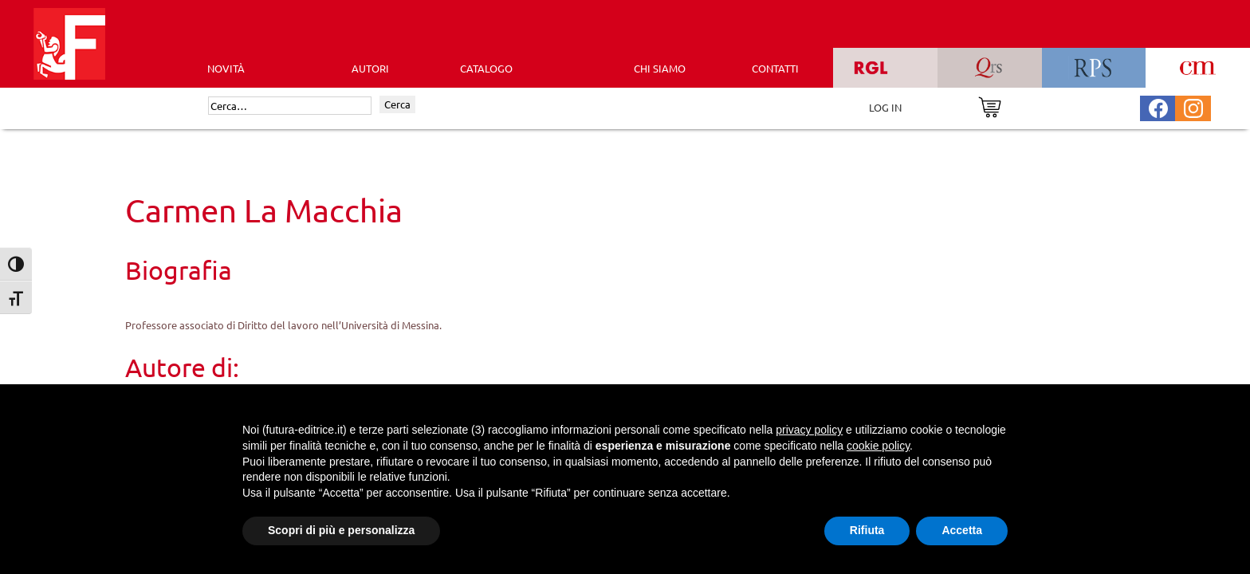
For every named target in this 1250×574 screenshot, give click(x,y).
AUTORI (370, 68)
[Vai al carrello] (989, 105)
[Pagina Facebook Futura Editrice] (1158, 106)
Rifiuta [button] (867, 530)
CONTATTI (775, 68)
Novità (226, 68)
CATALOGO (486, 68)
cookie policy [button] (878, 445)
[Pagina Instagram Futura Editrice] (1193, 106)
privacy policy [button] (809, 429)
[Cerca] (289, 106)
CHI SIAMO (660, 68)
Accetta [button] (961, 530)
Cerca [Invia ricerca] (397, 104)
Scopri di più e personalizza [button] (341, 530)
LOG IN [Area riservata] (885, 107)
